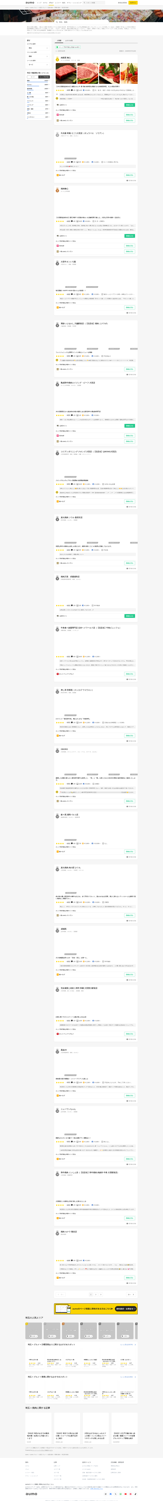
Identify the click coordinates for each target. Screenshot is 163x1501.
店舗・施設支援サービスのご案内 (91, 1472)
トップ (39, 3)
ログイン (133, 3)
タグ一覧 (56, 1472)
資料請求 (113, 1469)
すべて (33, 77)
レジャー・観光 (60, 3)
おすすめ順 (69, 40)
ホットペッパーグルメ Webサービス (42, 1450)
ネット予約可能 (44, 77)
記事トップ (57, 1466)
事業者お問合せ (115, 1466)
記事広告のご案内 (116, 1472)
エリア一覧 (57, 1469)
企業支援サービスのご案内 (89, 1475)
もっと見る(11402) (126, 1377)
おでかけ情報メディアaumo (90, 1466)
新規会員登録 (122, 3)
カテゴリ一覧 (57, 1479)
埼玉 (27, 1318)
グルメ (51, 3)
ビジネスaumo (86, 1469)
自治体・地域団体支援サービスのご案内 (93, 1479)
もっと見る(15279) (126, 1344)
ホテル (45, 3)
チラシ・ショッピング (74, 3)
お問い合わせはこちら (96, 1488)
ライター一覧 (57, 1475)
